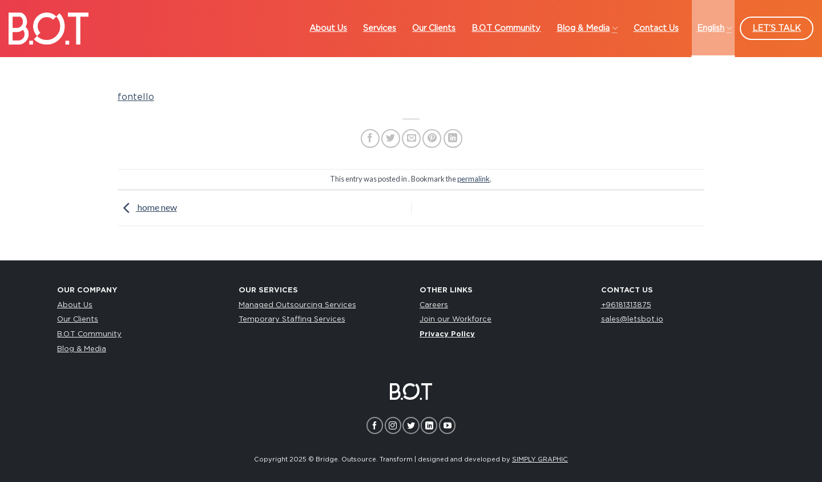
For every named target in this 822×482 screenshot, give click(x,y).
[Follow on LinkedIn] (429, 425)
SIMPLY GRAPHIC (540, 459)
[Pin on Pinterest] (431, 138)
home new (147, 207)
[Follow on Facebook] (374, 425)
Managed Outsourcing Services (297, 305)
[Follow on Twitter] (410, 425)
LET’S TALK (776, 28)
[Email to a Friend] (411, 138)
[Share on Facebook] (370, 138)
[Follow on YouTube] (447, 425)
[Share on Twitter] (390, 138)
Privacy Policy (447, 334)
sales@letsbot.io (632, 319)
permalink (473, 178)
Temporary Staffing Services (292, 319)
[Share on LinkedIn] (453, 138)
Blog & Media (81, 349)
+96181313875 (626, 305)
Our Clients (77, 319)
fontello (136, 97)
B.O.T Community (89, 334)
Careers (434, 305)
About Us (74, 305)
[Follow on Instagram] (393, 425)
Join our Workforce (455, 319)
